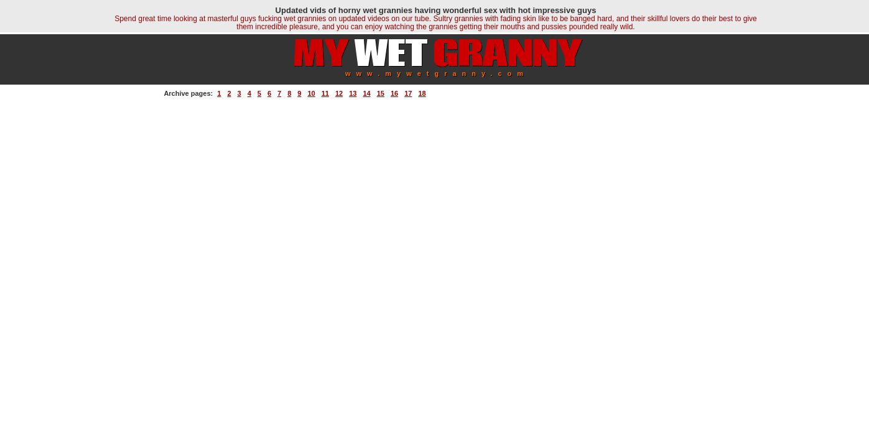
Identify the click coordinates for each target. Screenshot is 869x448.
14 (366, 93)
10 (311, 93)
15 (380, 93)
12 (339, 93)
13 (352, 93)
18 (421, 93)
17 (408, 93)
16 (394, 93)
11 (325, 93)
